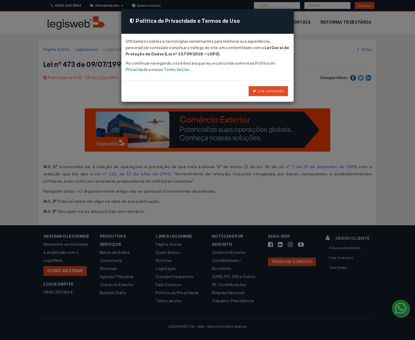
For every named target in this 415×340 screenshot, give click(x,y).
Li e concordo (268, 91)
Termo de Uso (177, 69)
